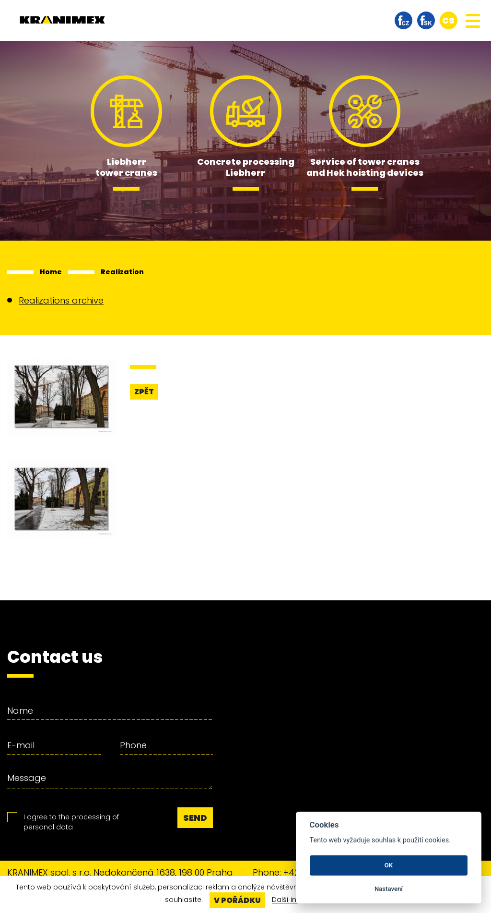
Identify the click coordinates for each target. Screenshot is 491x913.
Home (51, 272)
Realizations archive (61, 300)
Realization (122, 272)
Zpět (144, 391)
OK (389, 865)
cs (448, 20)
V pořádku (237, 900)
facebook (403, 20)
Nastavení (388, 888)
